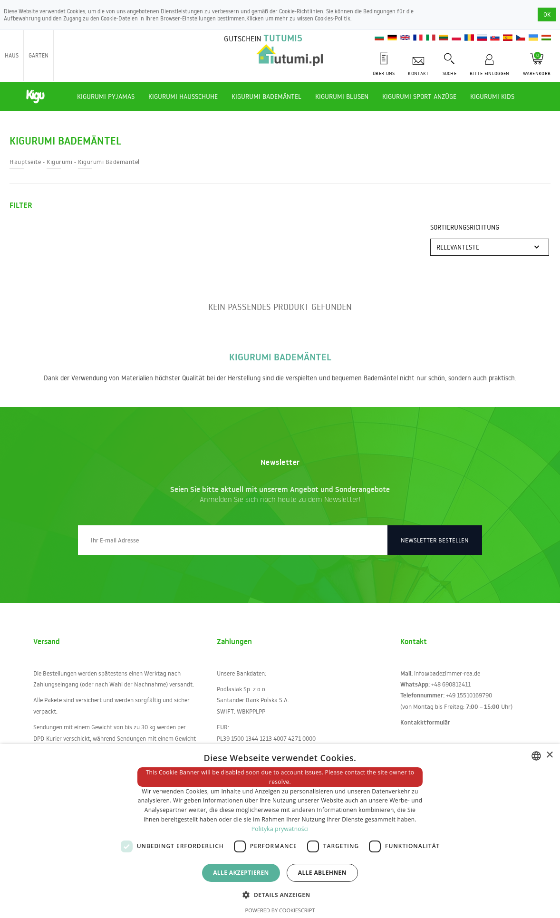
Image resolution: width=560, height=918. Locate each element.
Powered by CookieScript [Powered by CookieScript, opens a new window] (280, 910)
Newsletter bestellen (435, 540)
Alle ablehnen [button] (322, 873)
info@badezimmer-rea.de (447, 673)
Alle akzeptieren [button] (241, 873)
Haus (12, 55)
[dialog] (280, 831)
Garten (38, 55)
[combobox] (536, 756)
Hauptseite (25, 161)
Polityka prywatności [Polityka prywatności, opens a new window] (280, 829)
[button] (280, 894)
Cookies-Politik (332, 18)
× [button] (549, 755)
